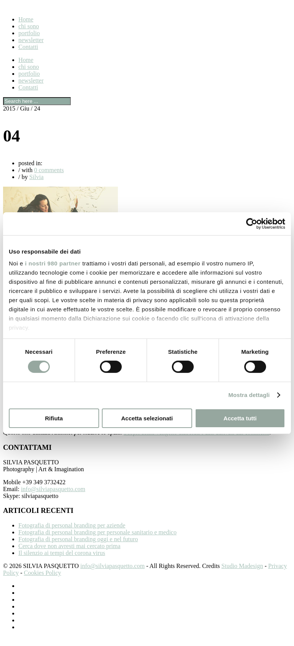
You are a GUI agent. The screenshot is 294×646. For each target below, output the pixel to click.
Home (25, 19)
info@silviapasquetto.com (53, 498)
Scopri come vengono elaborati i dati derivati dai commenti (196, 441)
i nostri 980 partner (52, 263)
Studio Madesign (242, 575)
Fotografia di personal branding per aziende (71, 534)
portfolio (29, 33)
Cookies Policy (42, 582)
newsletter (31, 40)
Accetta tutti (240, 418)
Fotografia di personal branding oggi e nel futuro (78, 548)
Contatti (28, 47)
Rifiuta (54, 418)
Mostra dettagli (249, 395)
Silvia (36, 177)
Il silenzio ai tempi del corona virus (61, 562)
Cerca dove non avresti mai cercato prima (69, 555)
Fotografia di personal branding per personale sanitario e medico (97, 541)
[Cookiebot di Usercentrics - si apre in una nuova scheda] (251, 223)
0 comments (49, 170)
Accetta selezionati (147, 418)
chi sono (28, 26)
